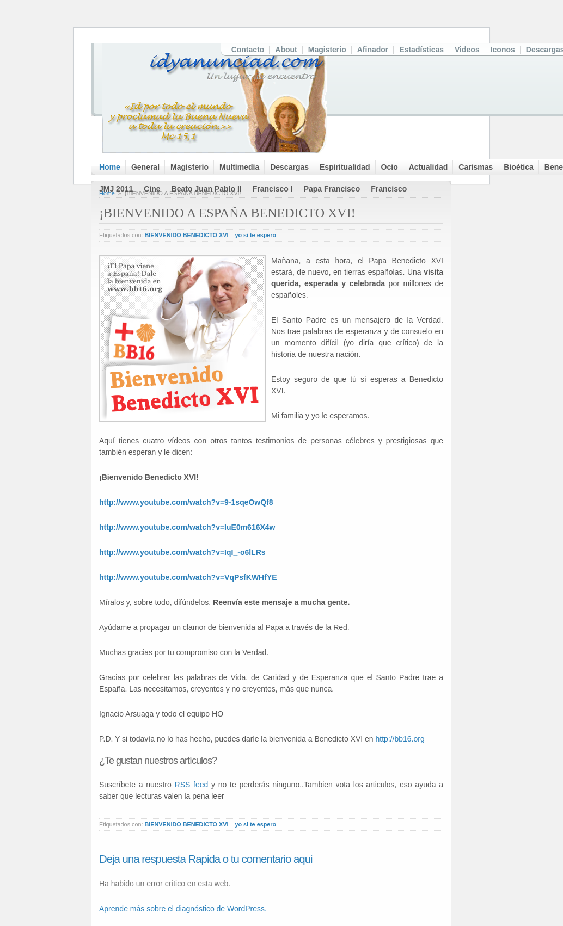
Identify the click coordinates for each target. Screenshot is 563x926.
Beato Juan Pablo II (207, 188)
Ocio (389, 167)
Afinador (373, 49)
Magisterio (327, 49)
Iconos (503, 49)
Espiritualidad (345, 167)
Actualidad (428, 167)
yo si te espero (255, 235)
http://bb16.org (399, 738)
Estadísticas (421, 49)
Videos (467, 49)
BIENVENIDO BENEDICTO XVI (186, 235)
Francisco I (273, 188)
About (286, 49)
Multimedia (239, 167)
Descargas (289, 167)
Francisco (389, 188)
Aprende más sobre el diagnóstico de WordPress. (183, 908)
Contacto (248, 49)
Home (109, 167)
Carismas (475, 167)
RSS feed (192, 784)
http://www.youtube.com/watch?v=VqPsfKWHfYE (188, 577)
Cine (152, 188)
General (145, 167)
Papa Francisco (332, 188)
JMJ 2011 (116, 188)
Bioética (518, 167)
